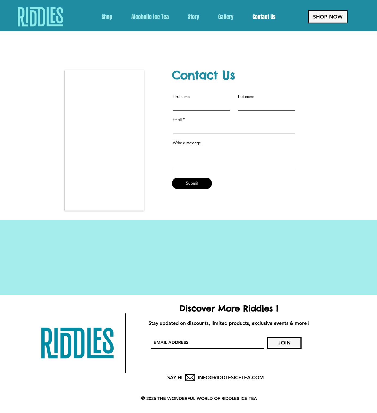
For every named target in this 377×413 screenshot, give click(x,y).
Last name (246, 96)
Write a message (187, 143)
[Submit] (192, 183)
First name (181, 96)
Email (177, 120)
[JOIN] (284, 343)
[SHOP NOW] (328, 16)
